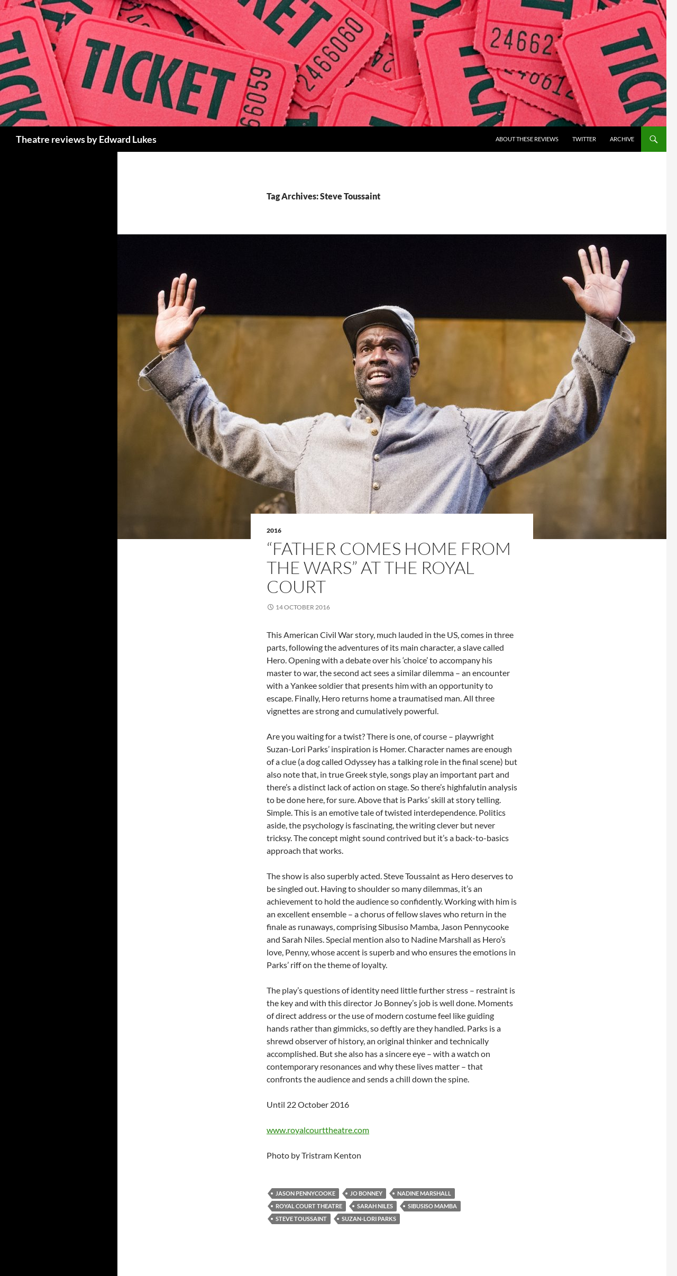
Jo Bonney (366, 1193)
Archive (622, 138)
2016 (274, 530)
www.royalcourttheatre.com (318, 1130)
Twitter (584, 138)
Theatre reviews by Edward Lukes (86, 139)
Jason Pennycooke (305, 1193)
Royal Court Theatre (309, 1205)
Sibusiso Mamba (432, 1205)
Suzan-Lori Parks (369, 1218)
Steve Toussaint (301, 1218)
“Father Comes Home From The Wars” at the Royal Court (389, 567)
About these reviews (527, 138)
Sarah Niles (375, 1205)
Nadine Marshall (424, 1193)
